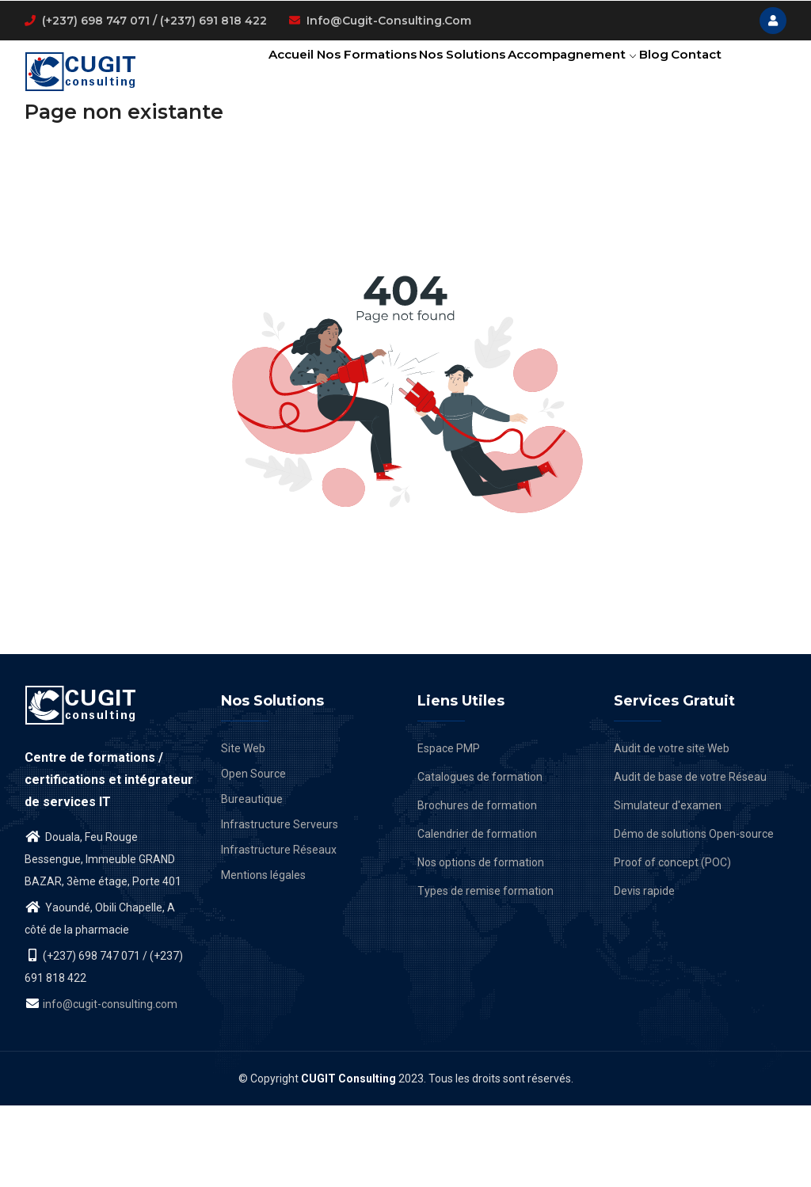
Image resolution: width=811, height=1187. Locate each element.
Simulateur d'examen (668, 887)
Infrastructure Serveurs (279, 906)
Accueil (250, 75)
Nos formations (334, 75)
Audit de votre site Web (671, 830)
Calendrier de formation (477, 915)
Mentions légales (263, 956)
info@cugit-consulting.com (389, 20)
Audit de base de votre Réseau (690, 858)
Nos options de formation (480, 944)
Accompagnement (555, 75)
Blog (644, 75)
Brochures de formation (477, 887)
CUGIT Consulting (348, 1160)
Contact (252, 146)
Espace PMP (448, 830)
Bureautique (252, 880)
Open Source (253, 855)
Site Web (243, 830)
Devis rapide (644, 972)
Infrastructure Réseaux (279, 931)
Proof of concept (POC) (672, 944)
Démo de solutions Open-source (694, 915)
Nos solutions (438, 75)
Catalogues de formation (480, 858)
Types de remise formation (485, 972)
